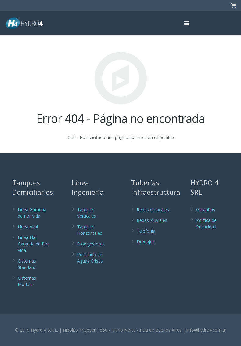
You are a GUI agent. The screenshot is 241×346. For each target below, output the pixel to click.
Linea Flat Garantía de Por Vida (33, 243)
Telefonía (146, 231)
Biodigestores (91, 244)
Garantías (205, 209)
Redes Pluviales (152, 220)
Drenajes (146, 242)
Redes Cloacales (153, 209)
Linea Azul (28, 227)
